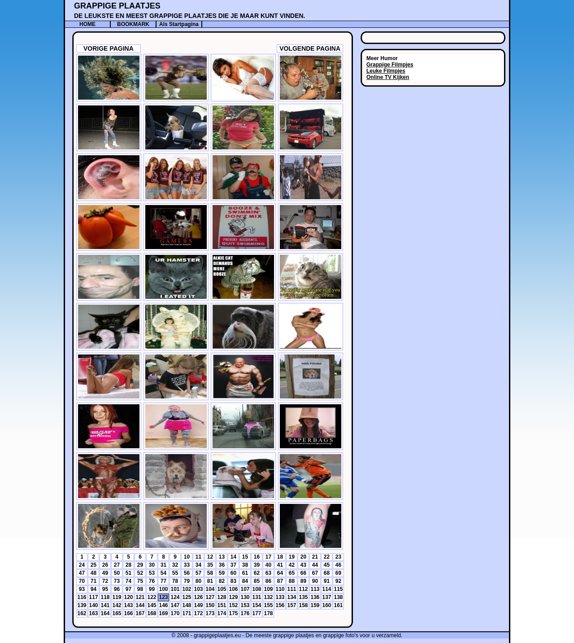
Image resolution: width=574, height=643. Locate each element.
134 (291, 597)
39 (257, 565)
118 (104, 597)
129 (233, 597)
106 (233, 589)
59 (222, 573)
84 (245, 581)
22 (327, 557)
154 (256, 605)
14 (233, 557)
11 (198, 557)
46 (338, 565)
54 (163, 573)
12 (210, 557)
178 (268, 613)
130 (244, 597)
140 (93, 605)
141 (104, 605)
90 (315, 581)
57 (198, 573)
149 (198, 605)
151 (221, 605)
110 (279, 589)
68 (327, 573)
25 (93, 565)
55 (175, 573)
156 (279, 605)
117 (93, 597)
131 (256, 597)
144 (139, 605)
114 (326, 589)
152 (233, 605)
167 (139, 613)
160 (326, 605)
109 (268, 589)
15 (245, 557)
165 (116, 613)
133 (279, 597)
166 (128, 613)
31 (163, 565)
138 (338, 597)
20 (303, 557)
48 (93, 573)
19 (292, 557)
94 (93, 589)
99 (152, 589)
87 (280, 581)
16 (257, 557)
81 (210, 581)
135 (303, 597)
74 (128, 581)
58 (210, 573)
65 (292, 573)
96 (117, 589)
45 (327, 565)
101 (174, 589)
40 (268, 565)
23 (338, 557)
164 (104, 613)
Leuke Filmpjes (385, 71)
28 (128, 565)
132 (268, 597)
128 (221, 597)
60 (233, 573)
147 (174, 605)
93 (82, 589)
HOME (87, 24)
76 (152, 581)
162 (81, 613)
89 (303, 581)
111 (291, 589)
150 (209, 605)
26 (105, 565)
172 (198, 613)
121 (139, 597)
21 (315, 557)
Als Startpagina (179, 24)
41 (280, 565)
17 (268, 557)
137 (326, 597)
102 (186, 589)
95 (105, 589)
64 (280, 573)
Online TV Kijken (387, 77)
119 (116, 597)
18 (280, 557)
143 (128, 605)
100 (163, 589)
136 (314, 597)
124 (174, 597)
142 (116, 605)
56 (187, 573)
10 (187, 557)
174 (221, 613)
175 (233, 613)
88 (292, 581)
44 (315, 565)
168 (151, 613)
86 (268, 581)
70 (82, 581)
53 (152, 573)
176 (244, 613)
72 (105, 581)
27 (117, 565)
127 (209, 597)
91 (327, 581)
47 (82, 573)
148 (186, 605)
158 (303, 605)
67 (315, 573)
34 (198, 565)
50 (117, 573)
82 (222, 581)
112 (303, 589)
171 (186, 613)
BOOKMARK (133, 24)
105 (221, 589)
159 (314, 605)
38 (245, 565)
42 (292, 565)
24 (82, 565)
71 (93, 581)
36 (222, 565)
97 (128, 589)
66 (303, 573)
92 (338, 581)
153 (244, 605)
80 (198, 581)
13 (222, 557)
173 (209, 613)
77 (163, 581)
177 (256, 613)
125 (186, 597)
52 (140, 573)
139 (81, 605)
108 (256, 589)
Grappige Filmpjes (389, 64)
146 (163, 605)
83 (233, 581)
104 (209, 589)
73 (117, 581)
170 (174, 613)
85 (257, 581)
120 (128, 597)
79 (187, 581)
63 (268, 573)
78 (175, 581)
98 (140, 589)
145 (151, 605)
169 (163, 613)
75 (140, 581)
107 (244, 589)
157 (291, 605)
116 (81, 597)
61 (245, 573)
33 (187, 565)
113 (314, 589)
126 (198, 597)
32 (175, 565)
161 (338, 605)
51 (128, 573)
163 (93, 613)
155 (268, 605)
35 (210, 565)
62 (257, 573)
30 (152, 565)
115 (338, 589)
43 (303, 565)
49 (105, 573)
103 (198, 589)
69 (338, 573)
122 (151, 597)
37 (233, 565)
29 (140, 565)
